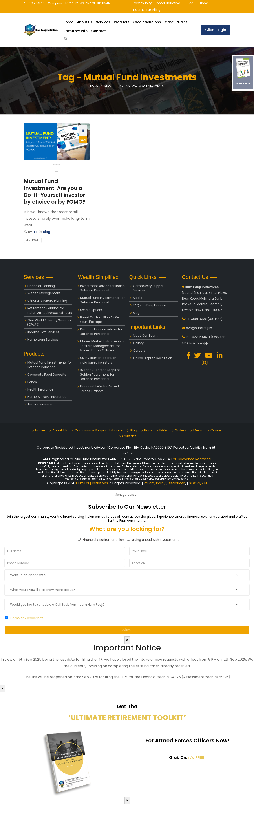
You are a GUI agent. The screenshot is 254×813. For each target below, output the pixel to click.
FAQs (163, 430)
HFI (35, 232)
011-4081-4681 (196, 319)
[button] (56, 171)
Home (68, 22)
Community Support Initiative (156, 3)
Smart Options (91, 310)
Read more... (33, 240)
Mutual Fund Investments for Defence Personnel (49, 364)
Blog (190, 3)
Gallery (138, 343)
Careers (139, 350)
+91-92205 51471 (197, 337)
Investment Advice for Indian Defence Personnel (102, 288)
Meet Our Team (145, 335)
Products (122, 22)
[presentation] (55, 164)
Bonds (32, 382)
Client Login (215, 29)
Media (137, 298)
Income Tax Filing (147, 9)
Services (103, 22)
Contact (98, 31)
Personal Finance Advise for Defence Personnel (101, 331)
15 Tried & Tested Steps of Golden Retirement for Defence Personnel (100, 374)
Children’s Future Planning (47, 300)
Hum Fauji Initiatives (92, 483)
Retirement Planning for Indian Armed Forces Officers (49, 310)
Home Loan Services (42, 339)
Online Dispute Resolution (152, 358)
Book (204, 3)
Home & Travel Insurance (46, 397)
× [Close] (127, 640)
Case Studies (176, 22)
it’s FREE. (196, 757)
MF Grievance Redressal (192, 459)
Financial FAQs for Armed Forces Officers (99, 388)
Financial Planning (41, 286)
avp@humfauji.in (199, 328)
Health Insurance (40, 389)
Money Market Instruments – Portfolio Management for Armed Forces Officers (102, 346)
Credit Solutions (147, 22)
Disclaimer (176, 483)
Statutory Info (75, 31)
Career (216, 430)
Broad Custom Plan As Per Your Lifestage (100, 319)
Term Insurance (39, 404)
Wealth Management (43, 293)
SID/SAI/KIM (198, 483)
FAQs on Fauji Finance (149, 305)
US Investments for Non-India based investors (99, 360)
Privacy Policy (155, 483)
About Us (84, 22)
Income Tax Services (43, 332)
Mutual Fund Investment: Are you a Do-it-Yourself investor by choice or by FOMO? (54, 191)
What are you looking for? (127, 529)
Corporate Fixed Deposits (46, 374)
